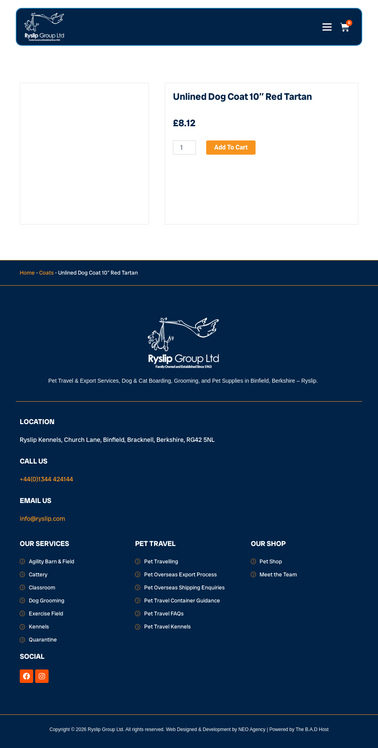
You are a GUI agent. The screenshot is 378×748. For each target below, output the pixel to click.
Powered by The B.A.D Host (299, 729)
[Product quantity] (184, 147)
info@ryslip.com (42, 518)
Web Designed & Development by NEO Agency (215, 729)
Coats (46, 272)
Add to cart (231, 147)
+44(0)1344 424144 (46, 479)
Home (27, 272)
